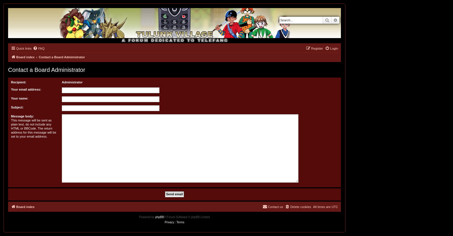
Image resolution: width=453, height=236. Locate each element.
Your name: (19, 98)
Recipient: (18, 82)
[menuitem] (38, 48)
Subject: (17, 107)
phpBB (159, 217)
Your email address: (26, 89)
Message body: (22, 116)
